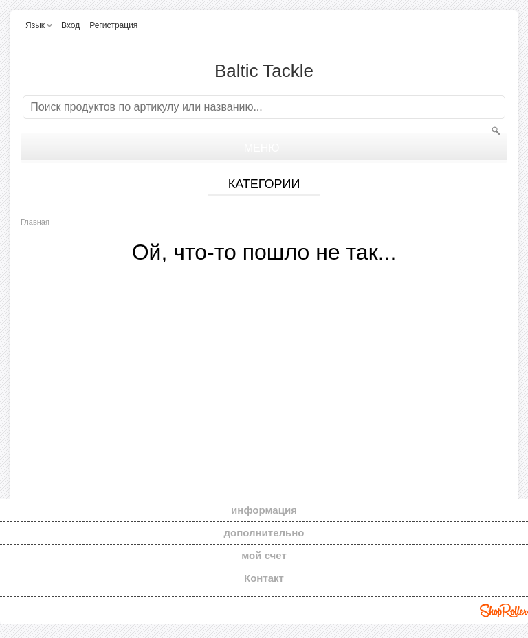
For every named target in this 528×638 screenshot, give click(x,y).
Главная (35, 222)
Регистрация (113, 25)
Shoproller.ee (504, 610)
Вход (70, 25)
